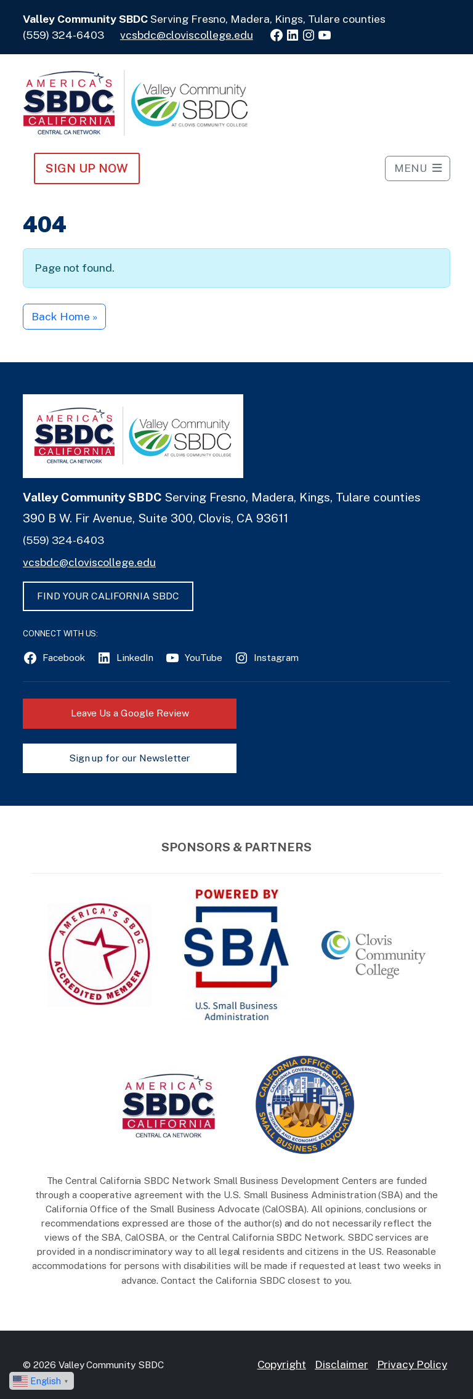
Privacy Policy (412, 1364)
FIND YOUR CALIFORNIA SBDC (108, 596)
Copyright (282, 1364)
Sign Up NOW (86, 168)
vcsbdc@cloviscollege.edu (186, 34)
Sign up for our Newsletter (130, 758)
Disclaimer (341, 1364)
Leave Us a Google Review (130, 713)
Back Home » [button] (64, 316)
